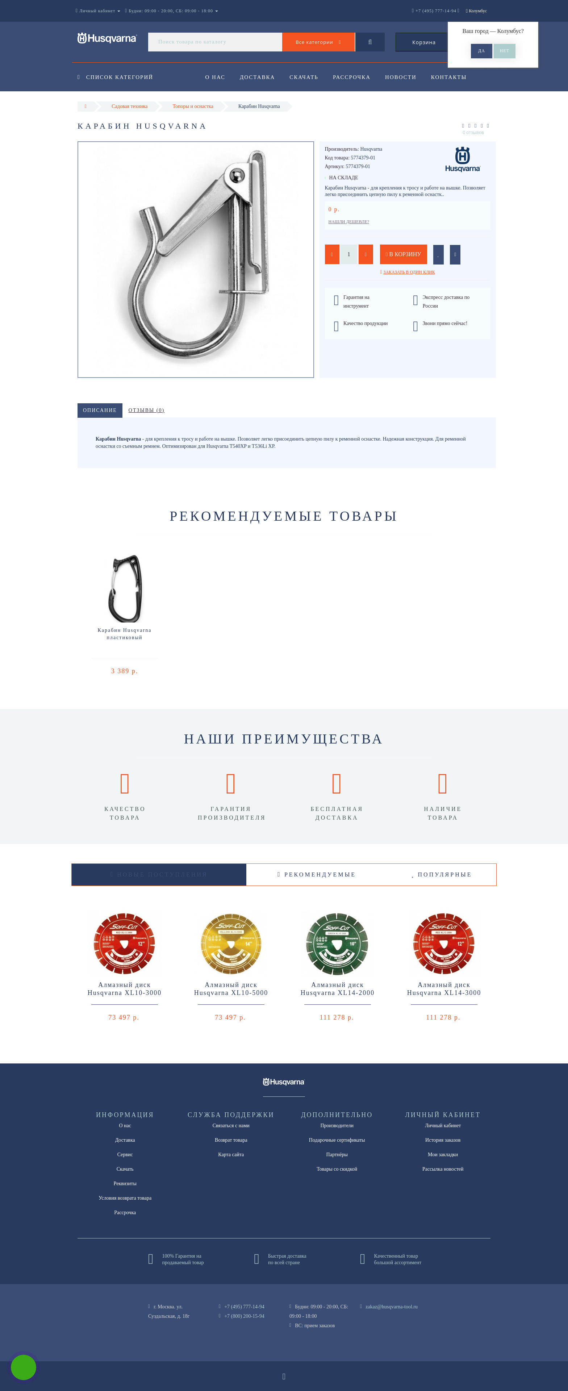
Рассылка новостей (443, 1169)
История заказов (442, 1140)
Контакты (454, 77)
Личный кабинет (443, 1125)
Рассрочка (355, 77)
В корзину (403, 254)
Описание (100, 410)
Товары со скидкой (337, 1169)
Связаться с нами (231, 1125)
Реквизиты (125, 1183)
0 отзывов (473, 132)
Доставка (258, 77)
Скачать (306, 77)
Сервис (125, 1154)
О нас (215, 77)
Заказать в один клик (409, 272)
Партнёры (337, 1154)
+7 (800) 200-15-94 (244, 1316)
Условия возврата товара (125, 1198)
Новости (405, 77)
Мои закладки (443, 1154)
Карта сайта (231, 1154)
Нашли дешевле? (349, 221)
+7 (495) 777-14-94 (244, 1306)
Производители (337, 1125)
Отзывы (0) (146, 410)
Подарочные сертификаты (337, 1140)
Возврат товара (231, 1140)
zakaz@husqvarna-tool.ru (392, 1306)
